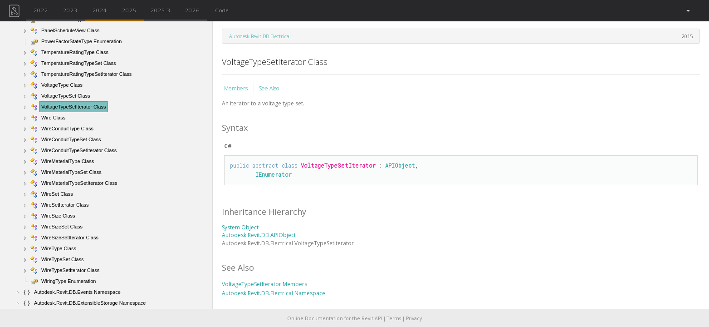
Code (222, 10)
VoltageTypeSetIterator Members (264, 284)
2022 (41, 10)
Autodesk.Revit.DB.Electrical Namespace (273, 293)
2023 (70, 10)
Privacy (414, 318)
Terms (394, 318)
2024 (100, 10)
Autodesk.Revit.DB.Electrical (260, 36)
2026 (192, 10)
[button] (687, 10)
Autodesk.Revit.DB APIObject (259, 235)
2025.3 (161, 10)
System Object (240, 227)
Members (236, 88)
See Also (269, 88)
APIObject (400, 165)
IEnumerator (273, 174)
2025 (129, 10)
